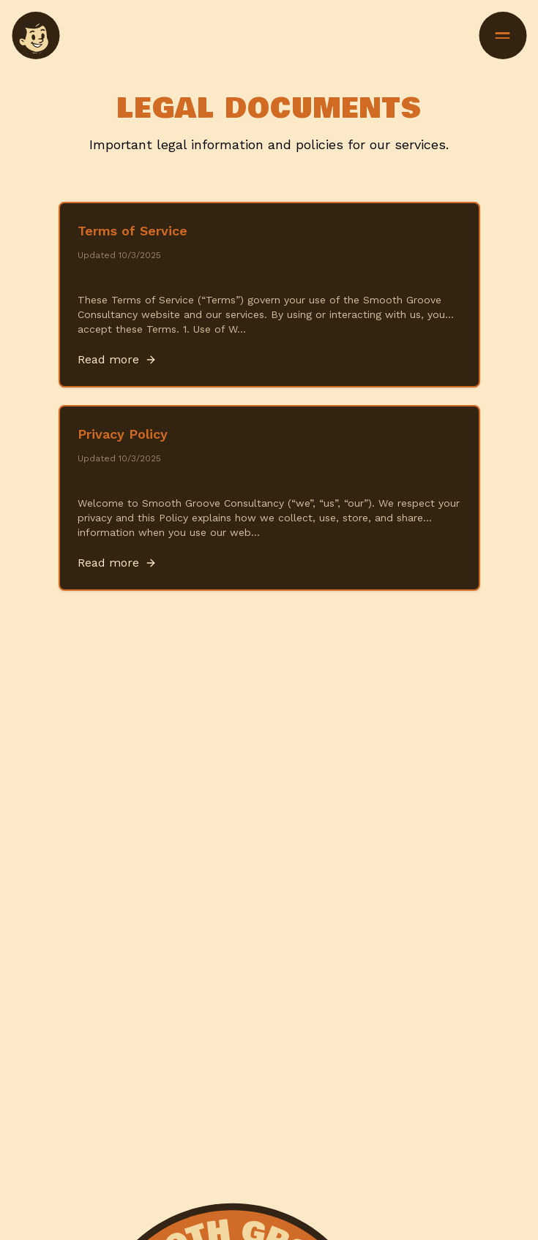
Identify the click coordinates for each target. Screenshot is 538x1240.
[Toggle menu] (502, 35)
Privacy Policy (123, 434)
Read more (117, 359)
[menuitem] (35, 35)
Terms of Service (132, 230)
